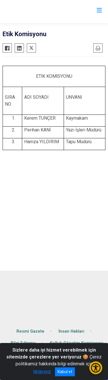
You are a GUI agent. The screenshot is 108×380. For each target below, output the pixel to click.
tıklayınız (42, 371)
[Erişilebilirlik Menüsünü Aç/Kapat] (95, 367)
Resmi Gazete (30, 331)
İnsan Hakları (71, 331)
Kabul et (65, 371)
